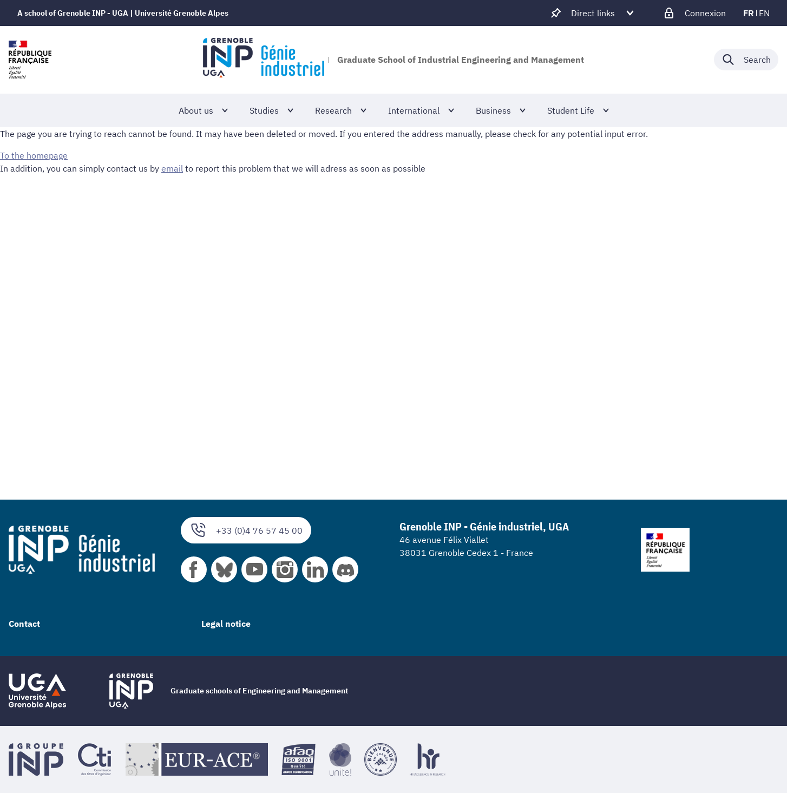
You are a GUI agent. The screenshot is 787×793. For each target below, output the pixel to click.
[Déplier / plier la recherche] (746, 59)
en (764, 13)
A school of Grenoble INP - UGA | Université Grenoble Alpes (122, 13)
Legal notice (226, 623)
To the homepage (34, 155)
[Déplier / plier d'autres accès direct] (593, 12)
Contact (24, 623)
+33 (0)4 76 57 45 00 (246, 530)
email (172, 168)
